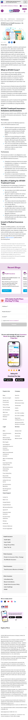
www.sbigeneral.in (5, 711)
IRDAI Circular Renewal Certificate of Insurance (8, 454)
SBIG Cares (5, 412)
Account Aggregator (7, 528)
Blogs (4, 395)
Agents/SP (5, 509)
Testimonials (18, 405)
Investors (17, 398)
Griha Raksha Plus (8, 579)
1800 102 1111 (13, 711)
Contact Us (5, 497)
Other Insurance (8, 576)
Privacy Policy (6, 404)
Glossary (5, 419)
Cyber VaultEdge (8, 587)
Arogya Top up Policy (9, 544)
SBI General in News (19, 403)
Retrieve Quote (18, 438)
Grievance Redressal (7, 526)
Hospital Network (7, 504)
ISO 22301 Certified (19, 415)
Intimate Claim (18, 431)
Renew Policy (18, 433)
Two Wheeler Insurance (10, 559)
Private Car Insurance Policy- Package (13, 557)
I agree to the (11, 320)
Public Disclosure (19, 400)
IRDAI (4, 431)
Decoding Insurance (20, 18)
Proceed (14, 324)
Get (25, 2)
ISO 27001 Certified (19, 413)
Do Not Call (5, 523)
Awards (16, 408)
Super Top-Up (7, 547)
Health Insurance (11, 18)
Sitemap (5, 521)
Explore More (5, 628)
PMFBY (5, 589)
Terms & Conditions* (14, 320)
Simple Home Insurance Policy (12, 584)
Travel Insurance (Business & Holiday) (13, 569)
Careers (17, 410)
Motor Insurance (8, 554)
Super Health (7, 542)
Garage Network (6, 502)
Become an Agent (7, 398)
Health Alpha (7, 539)
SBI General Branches (8, 507)
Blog (5, 18)
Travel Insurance (8, 566)
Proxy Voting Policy (7, 473)
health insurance (9, 237)
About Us (17, 395)
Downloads (17, 436)
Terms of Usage (6, 407)
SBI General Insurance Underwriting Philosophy (8, 469)
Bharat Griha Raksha (9, 582)
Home (1, 18)
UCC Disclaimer (6, 409)
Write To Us (5, 499)
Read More (6, 290)
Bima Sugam (5, 442)
